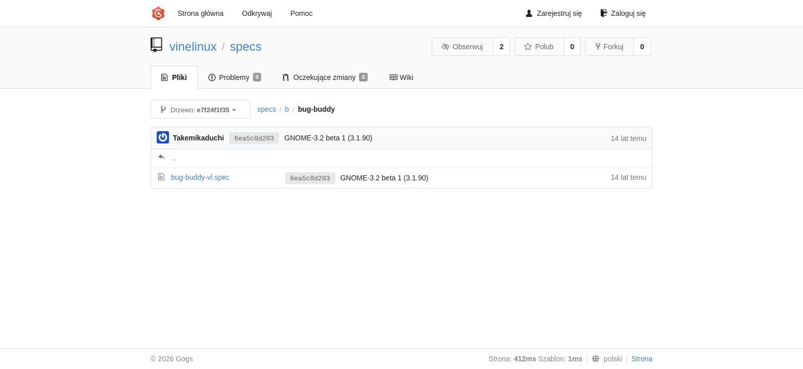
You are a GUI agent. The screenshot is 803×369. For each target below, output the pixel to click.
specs (246, 46)
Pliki (174, 77)
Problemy (234, 77)
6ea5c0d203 (254, 138)
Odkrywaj (257, 13)
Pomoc (301, 13)
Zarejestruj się (554, 13)
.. (174, 158)
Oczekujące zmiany (325, 77)
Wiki (401, 77)
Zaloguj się (623, 13)
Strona (641, 359)
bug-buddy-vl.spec (200, 177)
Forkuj (609, 47)
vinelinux (193, 46)
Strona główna (201, 13)
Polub (539, 47)
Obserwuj (462, 47)
